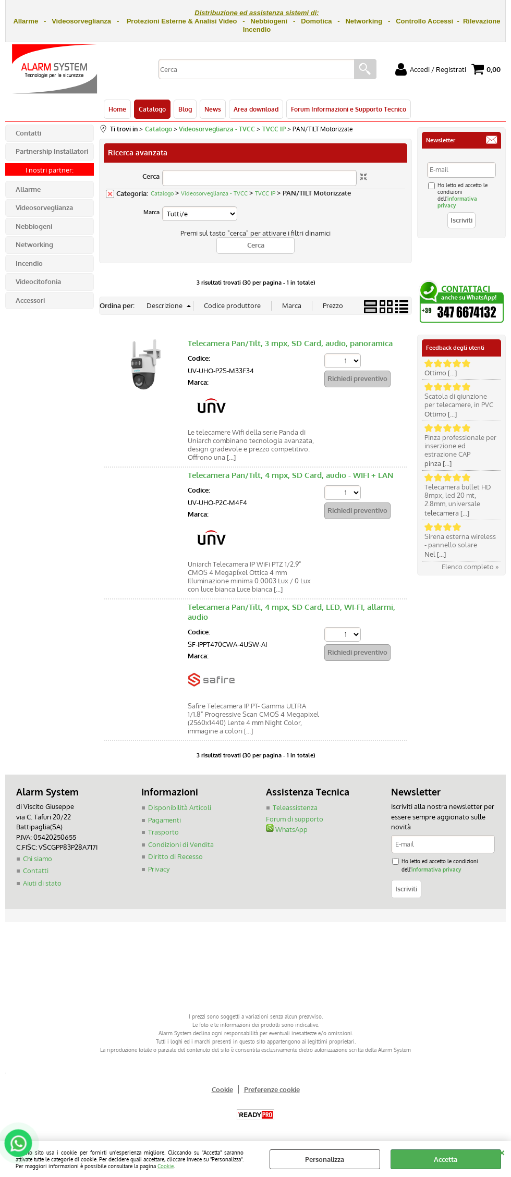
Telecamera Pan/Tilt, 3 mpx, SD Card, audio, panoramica (290, 343)
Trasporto (163, 832)
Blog (185, 109)
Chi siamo (37, 858)
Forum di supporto (294, 819)
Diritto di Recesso (175, 856)
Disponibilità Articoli (179, 807)
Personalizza (324, 1159)
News (212, 109)
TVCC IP (265, 193)
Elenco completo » (470, 566)
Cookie (165, 1165)
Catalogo (152, 109)
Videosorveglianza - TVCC (214, 193)
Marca (151, 212)
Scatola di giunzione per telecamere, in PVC (458, 400)
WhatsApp (287, 829)
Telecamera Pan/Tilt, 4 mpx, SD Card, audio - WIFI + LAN (290, 475)
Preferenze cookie (272, 1089)
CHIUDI (502, 1151)
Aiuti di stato (42, 883)
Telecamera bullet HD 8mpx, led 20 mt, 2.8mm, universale (457, 495)
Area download (256, 109)
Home (117, 109)
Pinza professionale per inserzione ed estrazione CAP (460, 445)
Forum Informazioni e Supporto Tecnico (348, 109)
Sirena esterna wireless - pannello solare (460, 540)
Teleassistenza (295, 807)
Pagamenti (164, 820)
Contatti (35, 870)
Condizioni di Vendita (181, 844)
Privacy (158, 869)
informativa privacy (436, 869)
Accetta (445, 1159)
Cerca (151, 176)
